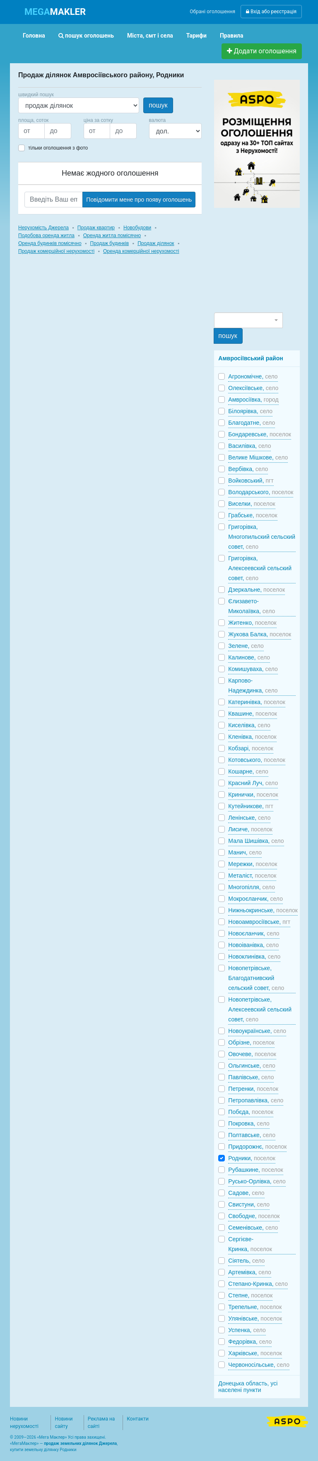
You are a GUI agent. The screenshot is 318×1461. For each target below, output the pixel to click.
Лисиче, (250, 829)
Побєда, (250, 1112)
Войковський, (250, 480)
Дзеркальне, (256, 589)
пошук (158, 105)
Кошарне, (248, 771)
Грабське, (252, 515)
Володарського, (260, 492)
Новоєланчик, (253, 933)
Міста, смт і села (150, 35)
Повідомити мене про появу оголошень (139, 199)
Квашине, (252, 713)
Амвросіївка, (253, 399)
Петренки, (253, 1088)
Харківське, (255, 1353)
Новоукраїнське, (257, 1031)
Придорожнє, (257, 1146)
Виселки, (251, 503)
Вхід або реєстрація (271, 11)
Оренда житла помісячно (112, 235)
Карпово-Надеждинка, (252, 685)
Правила (231, 35)
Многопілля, (251, 887)
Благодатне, (251, 422)
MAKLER (55, 12)
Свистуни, (249, 1204)
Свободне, (253, 1216)
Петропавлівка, (255, 1100)
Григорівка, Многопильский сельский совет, (261, 536)
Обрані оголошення (212, 11)
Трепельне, (255, 1307)
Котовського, (256, 760)
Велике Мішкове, (258, 457)
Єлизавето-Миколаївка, (251, 606)
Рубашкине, (255, 1169)
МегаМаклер (24, 1443)
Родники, (251, 1158)
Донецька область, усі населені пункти (247, 1386)
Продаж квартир (96, 228)
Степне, (250, 1295)
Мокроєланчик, (255, 898)
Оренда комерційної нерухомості (141, 251)
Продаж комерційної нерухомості (56, 251)
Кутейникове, (250, 806)
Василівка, (249, 446)
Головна (34, 35)
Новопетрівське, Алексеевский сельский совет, (260, 1009)
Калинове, (249, 657)
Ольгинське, (251, 1065)
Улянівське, (255, 1318)
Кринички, (253, 794)
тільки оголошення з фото (58, 148)
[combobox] (248, 320)
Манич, (245, 852)
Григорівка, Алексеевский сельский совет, (260, 568)
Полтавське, (251, 1135)
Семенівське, (253, 1227)
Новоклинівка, (254, 956)
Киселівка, (249, 725)
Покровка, (248, 1123)
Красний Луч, (253, 783)
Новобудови (137, 228)
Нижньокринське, (263, 910)
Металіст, (252, 875)
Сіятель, (246, 1260)
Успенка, (247, 1330)
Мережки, (252, 864)
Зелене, (245, 645)
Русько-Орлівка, (257, 1181)
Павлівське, (251, 1077)
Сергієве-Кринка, (250, 1244)
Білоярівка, (250, 411)
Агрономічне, (252, 376)
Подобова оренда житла (46, 235)
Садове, (246, 1193)
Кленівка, (252, 736)
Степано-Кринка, (258, 1283)
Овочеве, (252, 1054)
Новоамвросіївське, (259, 921)
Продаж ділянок (155, 243)
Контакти (138, 1419)
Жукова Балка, (259, 634)
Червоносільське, (258, 1364)
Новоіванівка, (253, 945)
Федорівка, (250, 1341)
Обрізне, (251, 1042)
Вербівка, (248, 469)
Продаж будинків (109, 243)
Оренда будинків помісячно (50, 243)
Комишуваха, (253, 669)
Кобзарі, (250, 748)
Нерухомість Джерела (43, 228)
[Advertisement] (266, 259)
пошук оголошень (86, 35)
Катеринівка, (256, 702)
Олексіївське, (253, 388)
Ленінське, (249, 817)
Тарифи (196, 35)
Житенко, (252, 622)
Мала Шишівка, (256, 841)
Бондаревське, (259, 434)
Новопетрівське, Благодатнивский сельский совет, (256, 978)
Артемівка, (249, 1272)
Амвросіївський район (250, 358)
